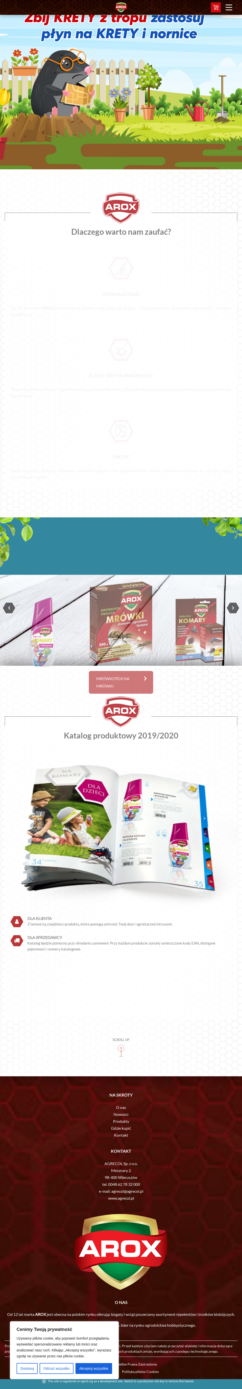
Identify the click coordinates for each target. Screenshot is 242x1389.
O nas (121, 1107)
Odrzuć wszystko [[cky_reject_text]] (57, 1368)
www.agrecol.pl (121, 1198)
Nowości (121, 1114)
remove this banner (181, 1381)
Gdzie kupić (121, 1128)
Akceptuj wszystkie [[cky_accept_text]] (93, 1368)
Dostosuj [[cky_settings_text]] (27, 1368)
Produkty (121, 1121)
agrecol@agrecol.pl (127, 1191)
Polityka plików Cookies (140, 1371)
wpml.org (87, 1381)
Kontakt (121, 1135)
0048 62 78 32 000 (124, 1184)
